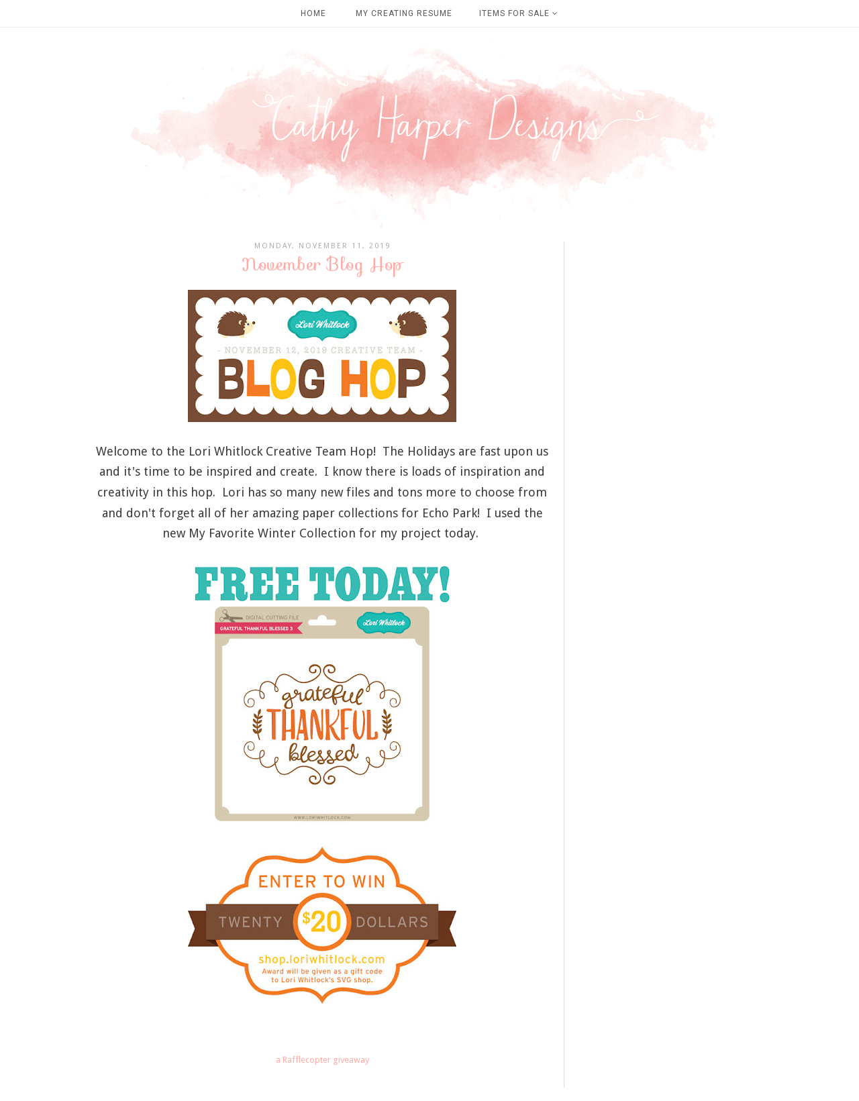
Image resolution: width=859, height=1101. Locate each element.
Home (313, 13)
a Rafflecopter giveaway (322, 1060)
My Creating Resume (404, 13)
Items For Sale (518, 13)
